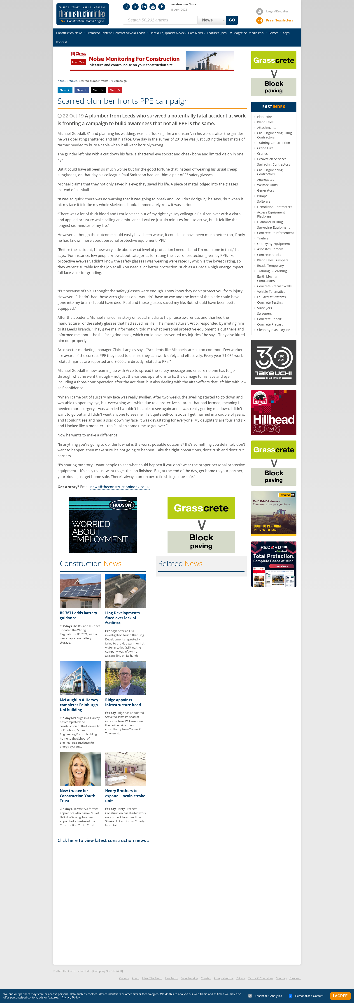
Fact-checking (189, 978)
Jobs (223, 33)
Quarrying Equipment (273, 243)
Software (263, 201)
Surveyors (264, 308)
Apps (286, 33)
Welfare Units (267, 185)
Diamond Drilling (270, 222)
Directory (295, 978)
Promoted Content (99, 33)
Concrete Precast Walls (274, 286)
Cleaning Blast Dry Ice (273, 330)
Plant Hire (264, 117)
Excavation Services (271, 159)
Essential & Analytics (265, 996)
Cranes (262, 153)
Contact (124, 978)
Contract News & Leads (129, 33)
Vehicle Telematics (271, 291)
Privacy (240, 978)
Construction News (69, 33)
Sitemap (281, 978)
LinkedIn (144, 6)
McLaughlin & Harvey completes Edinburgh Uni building (79, 704)
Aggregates (265, 179)
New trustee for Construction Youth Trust (77, 795)
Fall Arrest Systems (271, 297)
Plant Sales (265, 122)
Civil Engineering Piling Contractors (274, 135)
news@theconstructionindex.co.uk (120, 486)
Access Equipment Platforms (271, 214)
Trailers (263, 238)
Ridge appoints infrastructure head (123, 702)
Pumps (262, 196)
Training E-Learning (272, 271)
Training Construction (273, 143)
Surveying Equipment (273, 227)
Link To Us (171, 978)
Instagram (126, 6)
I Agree (340, 996)
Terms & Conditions (260, 978)
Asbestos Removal (270, 249)
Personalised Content (306, 996)
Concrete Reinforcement (275, 233)
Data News (195, 33)
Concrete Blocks (269, 255)
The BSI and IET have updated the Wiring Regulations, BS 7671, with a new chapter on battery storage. (80, 634)
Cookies (206, 978)
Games (273, 33)
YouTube (152, 6)
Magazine (240, 33)
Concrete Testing (270, 302)
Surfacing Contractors (273, 164)
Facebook (161, 6)
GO (232, 20)
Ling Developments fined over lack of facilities (122, 618)
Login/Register (277, 11)
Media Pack (256, 33)
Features (213, 33)
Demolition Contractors (274, 207)
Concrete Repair (269, 319)
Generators (265, 190)
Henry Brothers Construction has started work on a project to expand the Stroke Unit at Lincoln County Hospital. (125, 817)
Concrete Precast (270, 324)
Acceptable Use (223, 978)
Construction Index (82, 14)
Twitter (135, 6)
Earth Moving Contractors (267, 278)
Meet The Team (152, 978)
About (135, 978)
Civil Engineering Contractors (270, 172)
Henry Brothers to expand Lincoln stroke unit (125, 795)
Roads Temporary (270, 265)
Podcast (61, 42)
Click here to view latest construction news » (104, 840)
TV (230, 33)
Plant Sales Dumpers (273, 260)
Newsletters (279, 20)
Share (63, 90)
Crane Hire (265, 148)
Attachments (266, 127)
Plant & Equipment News (166, 33)
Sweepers (264, 313)
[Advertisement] (152, 903)
